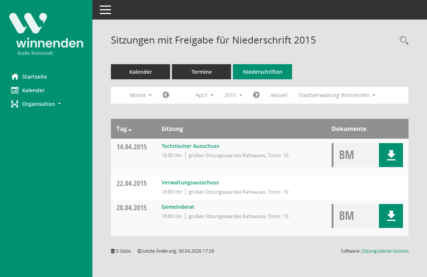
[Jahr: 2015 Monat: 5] (256, 95)
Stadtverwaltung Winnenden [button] (337, 94)
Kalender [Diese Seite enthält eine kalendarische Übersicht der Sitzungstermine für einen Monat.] (28, 90)
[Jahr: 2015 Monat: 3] (165, 95)
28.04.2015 (131, 207)
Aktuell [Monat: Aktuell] (279, 94)
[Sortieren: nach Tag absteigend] (130, 129)
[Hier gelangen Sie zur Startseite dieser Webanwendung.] (46, 34)
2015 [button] (233, 94)
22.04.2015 (131, 183)
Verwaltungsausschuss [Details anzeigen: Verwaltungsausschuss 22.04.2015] (190, 182)
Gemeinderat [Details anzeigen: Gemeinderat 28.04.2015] (178, 206)
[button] (46, 104)
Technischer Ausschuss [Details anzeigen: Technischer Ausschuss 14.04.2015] (190, 145)
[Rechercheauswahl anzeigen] (402, 41)
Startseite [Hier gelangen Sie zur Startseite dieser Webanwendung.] (29, 76)
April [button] (204, 94)
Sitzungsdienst (385, 251)
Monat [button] (141, 94)
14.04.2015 (131, 147)
